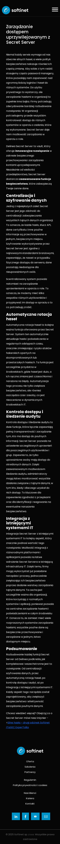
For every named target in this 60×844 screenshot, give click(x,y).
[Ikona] (16, 816)
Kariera (30, 798)
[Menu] (54, 10)
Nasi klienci (30, 793)
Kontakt (30, 803)
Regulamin (30, 779)
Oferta (30, 761)
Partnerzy (30, 772)
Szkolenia (30, 766)
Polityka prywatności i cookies (30, 785)
